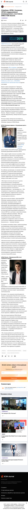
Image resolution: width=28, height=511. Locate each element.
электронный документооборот (14, 350)
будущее (4, 352)
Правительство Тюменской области (10, 82)
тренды (24, 350)
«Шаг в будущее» (12, 67)
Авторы (3, 495)
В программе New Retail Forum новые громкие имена (14, 436)
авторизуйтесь (20, 387)
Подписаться (14, 378)
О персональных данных (7, 490)
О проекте (3, 487)
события (4, 350)
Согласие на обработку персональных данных (13, 492)
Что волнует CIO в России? (9, 413)
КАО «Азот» (10, 81)
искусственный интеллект (13, 352)
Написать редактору (6, 498)
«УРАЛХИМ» (17, 81)
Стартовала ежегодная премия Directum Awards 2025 (12, 460)
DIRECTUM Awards (6, 44)
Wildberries (4, 81)
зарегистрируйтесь (9, 388)
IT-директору (5, 411)
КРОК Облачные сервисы (20, 146)
